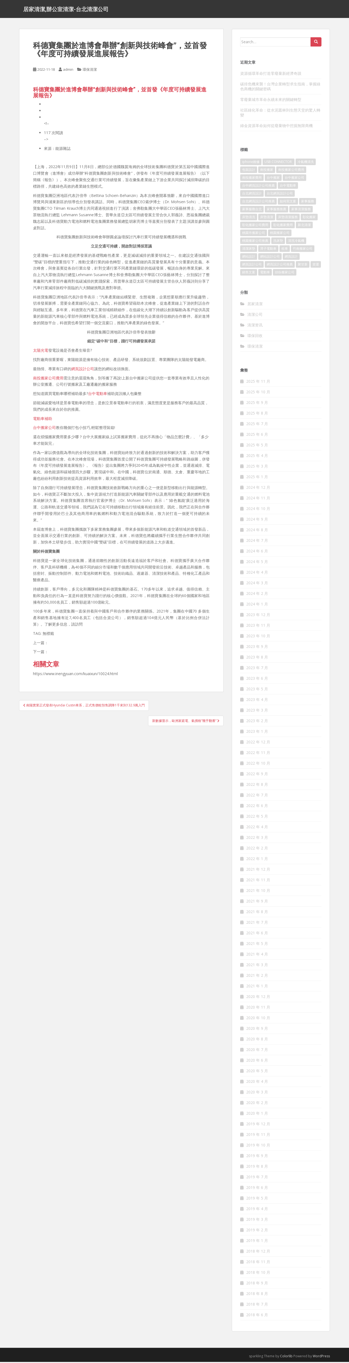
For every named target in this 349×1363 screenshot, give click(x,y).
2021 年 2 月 (257, 976)
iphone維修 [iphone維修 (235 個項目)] (251, 163)
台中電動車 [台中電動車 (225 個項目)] (288, 186)
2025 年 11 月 (258, 382)
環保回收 (255, 336)
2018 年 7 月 (257, 1305)
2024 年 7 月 (257, 541)
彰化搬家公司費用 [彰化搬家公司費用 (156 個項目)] (255, 226)
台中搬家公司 (44, 428)
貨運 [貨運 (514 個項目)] (315, 265)
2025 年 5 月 (257, 446)
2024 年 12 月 (258, 488)
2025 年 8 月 (257, 414)
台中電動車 (97, 394)
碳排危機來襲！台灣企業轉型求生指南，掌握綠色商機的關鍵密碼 (280, 87)
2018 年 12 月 (258, 1252)
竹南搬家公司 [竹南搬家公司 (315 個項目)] (302, 250)
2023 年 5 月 (257, 690)
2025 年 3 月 (257, 467)
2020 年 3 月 (257, 1093)
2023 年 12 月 (258, 616)
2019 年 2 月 (257, 1231)
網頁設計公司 (82, 369)
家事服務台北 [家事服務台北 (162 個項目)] (252, 210)
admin (68, 70)
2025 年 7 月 (257, 425)
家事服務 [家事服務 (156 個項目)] (307, 202)
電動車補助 (42, 419)
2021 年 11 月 (258, 881)
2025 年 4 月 (257, 456)
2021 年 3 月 (257, 966)
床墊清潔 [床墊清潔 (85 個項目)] (266, 218)
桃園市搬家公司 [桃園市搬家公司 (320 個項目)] (253, 234)
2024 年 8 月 (257, 531)
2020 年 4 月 (257, 1082)
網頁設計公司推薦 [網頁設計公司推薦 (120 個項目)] (280, 265)
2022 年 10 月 (258, 764)
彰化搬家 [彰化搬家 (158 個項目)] (309, 218)
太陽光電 (40, 351)
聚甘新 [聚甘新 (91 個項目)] (303, 265)
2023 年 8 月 (257, 658)
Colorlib (286, 1357)
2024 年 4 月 (257, 573)
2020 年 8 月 (257, 1040)
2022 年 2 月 (257, 849)
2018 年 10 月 (258, 1273)
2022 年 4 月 (257, 828)
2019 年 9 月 (257, 1157)
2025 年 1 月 (257, 478)
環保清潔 (90, 70)
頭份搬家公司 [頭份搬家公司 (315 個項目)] (284, 273)
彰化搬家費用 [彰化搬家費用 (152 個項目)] (283, 226)
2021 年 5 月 (257, 944)
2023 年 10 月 (258, 637)
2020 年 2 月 (257, 1104)
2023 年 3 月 (257, 711)
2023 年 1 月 (257, 732)
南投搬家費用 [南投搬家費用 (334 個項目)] (252, 179)
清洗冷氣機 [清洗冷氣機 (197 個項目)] (296, 242)
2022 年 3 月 (257, 838)
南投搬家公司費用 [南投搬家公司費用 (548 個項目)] (291, 171)
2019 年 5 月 (257, 1199)
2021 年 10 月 (258, 891)
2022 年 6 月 (257, 806)
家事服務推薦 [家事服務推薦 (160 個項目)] (276, 210)
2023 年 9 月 (257, 647)
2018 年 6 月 (257, 1316)
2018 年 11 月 (258, 1263)
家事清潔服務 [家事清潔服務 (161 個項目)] (301, 210)
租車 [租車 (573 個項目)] (284, 250)
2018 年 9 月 (257, 1284)
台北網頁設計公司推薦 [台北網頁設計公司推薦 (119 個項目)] (258, 202)
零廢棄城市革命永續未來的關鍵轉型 (270, 100)
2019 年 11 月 (258, 1135)
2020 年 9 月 (257, 1029)
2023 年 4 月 (257, 700)
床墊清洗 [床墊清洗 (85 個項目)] (248, 218)
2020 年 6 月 (257, 1061)
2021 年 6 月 (257, 934)
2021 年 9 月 (257, 902)
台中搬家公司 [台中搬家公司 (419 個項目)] (294, 179)
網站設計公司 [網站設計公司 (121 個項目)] (270, 257)
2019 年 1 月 (257, 1241)
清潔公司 (255, 315)
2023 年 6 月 (257, 679)
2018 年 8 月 (257, 1294)
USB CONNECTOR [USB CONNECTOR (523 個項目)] (278, 163)
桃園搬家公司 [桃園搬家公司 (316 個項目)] (280, 234)
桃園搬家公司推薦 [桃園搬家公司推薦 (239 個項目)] (255, 242)
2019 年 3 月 (257, 1220)
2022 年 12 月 (258, 743)
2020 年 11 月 (258, 1008)
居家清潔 (255, 304)
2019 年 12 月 (258, 1125)
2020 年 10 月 (258, 1019)
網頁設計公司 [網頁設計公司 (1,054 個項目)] (252, 265)
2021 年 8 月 (257, 913)
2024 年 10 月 (258, 509)
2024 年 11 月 (258, 499)
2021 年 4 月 (257, 955)
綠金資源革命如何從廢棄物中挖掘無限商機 (276, 126)
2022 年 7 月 (257, 796)
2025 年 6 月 (257, 435)
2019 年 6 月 (257, 1188)
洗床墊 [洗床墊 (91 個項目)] (278, 242)
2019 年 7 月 (257, 1178)
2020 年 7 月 (257, 1050)
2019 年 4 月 (257, 1210)
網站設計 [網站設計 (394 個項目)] (248, 257)
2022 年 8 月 (257, 785)
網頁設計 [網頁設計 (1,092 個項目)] (291, 257)
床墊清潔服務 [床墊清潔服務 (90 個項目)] (288, 218)
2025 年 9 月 (257, 403)
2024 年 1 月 (257, 605)
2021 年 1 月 (257, 987)
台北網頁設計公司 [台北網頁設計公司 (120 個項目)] (280, 194)
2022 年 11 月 (258, 753)
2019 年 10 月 (258, 1146)
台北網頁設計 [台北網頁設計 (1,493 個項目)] (252, 194)
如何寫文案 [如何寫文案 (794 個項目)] (288, 202)
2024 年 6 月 (257, 552)
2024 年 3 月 (257, 584)
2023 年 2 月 (257, 722)
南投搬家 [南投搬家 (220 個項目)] (266, 171)
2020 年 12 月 (258, 997)
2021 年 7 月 (257, 923)
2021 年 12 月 (258, 870)
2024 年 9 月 (257, 520)
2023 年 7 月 (257, 669)
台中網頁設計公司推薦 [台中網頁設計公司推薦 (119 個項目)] (258, 186)
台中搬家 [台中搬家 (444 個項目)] (273, 179)
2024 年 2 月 (257, 594)
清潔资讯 (255, 326)
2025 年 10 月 (258, 393)
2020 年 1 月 (257, 1114)
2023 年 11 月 (258, 626)
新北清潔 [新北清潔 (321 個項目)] (304, 226)
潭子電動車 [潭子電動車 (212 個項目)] (268, 250)
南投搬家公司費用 (48, 379)
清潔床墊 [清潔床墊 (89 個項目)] (248, 250)
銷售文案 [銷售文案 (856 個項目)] (248, 273)
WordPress (321, 1357)
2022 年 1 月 (257, 860)
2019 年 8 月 (257, 1167)
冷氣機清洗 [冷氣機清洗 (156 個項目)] (305, 163)
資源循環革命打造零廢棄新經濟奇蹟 (270, 74)
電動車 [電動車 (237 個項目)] (265, 273)
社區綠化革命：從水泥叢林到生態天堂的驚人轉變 (280, 114)
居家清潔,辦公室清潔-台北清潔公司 (66, 9)
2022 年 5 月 (257, 817)
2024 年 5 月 (257, 562)
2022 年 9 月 (257, 775)
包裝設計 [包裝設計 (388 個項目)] (248, 171)
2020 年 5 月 (257, 1072)
